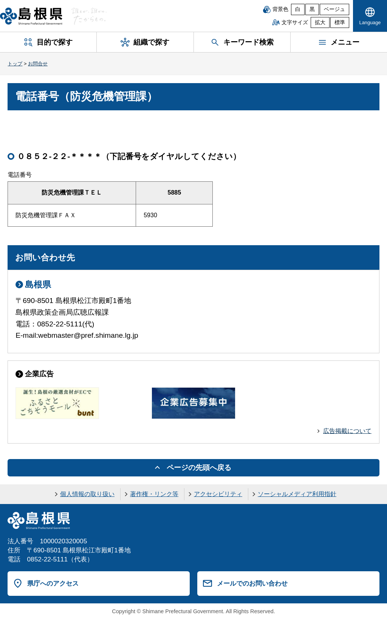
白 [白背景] (297, 9)
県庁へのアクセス (53, 583)
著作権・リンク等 (154, 494)
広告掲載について (347, 431)
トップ (15, 63)
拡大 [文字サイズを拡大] (320, 22)
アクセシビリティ (218, 494)
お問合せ (38, 63)
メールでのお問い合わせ (252, 583)
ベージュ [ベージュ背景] (334, 9)
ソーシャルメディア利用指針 (297, 494)
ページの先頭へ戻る (199, 468)
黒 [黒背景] (312, 9)
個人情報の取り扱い (87, 494)
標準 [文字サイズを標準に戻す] (339, 22)
